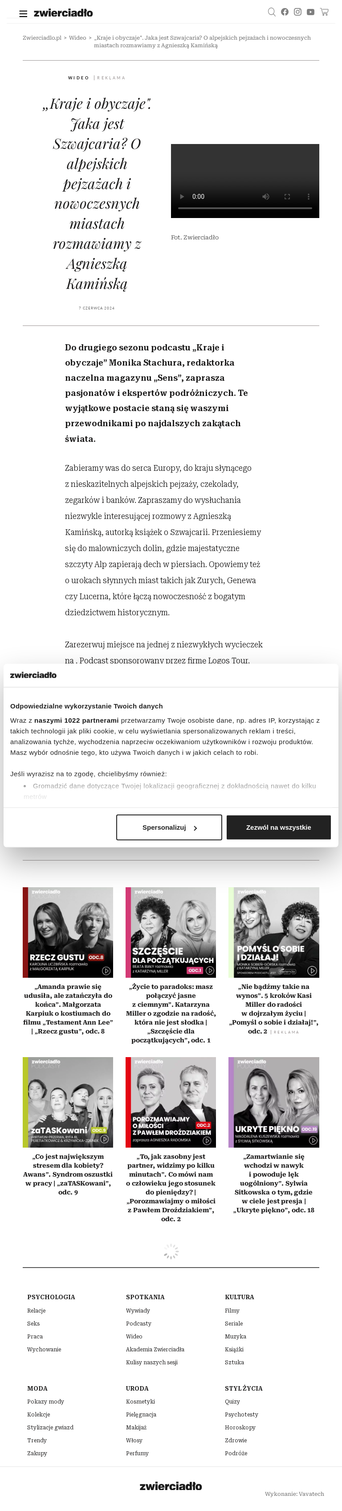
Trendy (37, 1440)
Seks (33, 1324)
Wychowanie (44, 1349)
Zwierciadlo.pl (42, 38)
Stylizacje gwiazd (50, 1428)
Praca (35, 1337)
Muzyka (235, 1337)
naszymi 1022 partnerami (76, 720)
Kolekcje (38, 1415)
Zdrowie (236, 1440)
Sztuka (234, 1362)
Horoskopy (240, 1428)
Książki (234, 1349)
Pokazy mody (45, 1402)
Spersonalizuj (169, 827)
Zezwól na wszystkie (278, 827)
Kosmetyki (140, 1402)
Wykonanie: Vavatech (294, 1494)
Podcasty (138, 1324)
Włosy (134, 1440)
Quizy (232, 1402)
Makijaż (136, 1428)
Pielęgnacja (141, 1415)
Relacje (36, 1311)
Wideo (77, 38)
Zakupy (37, 1453)
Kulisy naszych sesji (152, 1362)
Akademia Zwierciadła (155, 1349)
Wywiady (138, 1311)
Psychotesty (241, 1415)
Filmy (232, 1311)
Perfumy (137, 1453)
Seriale (234, 1324)
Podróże (236, 1453)
